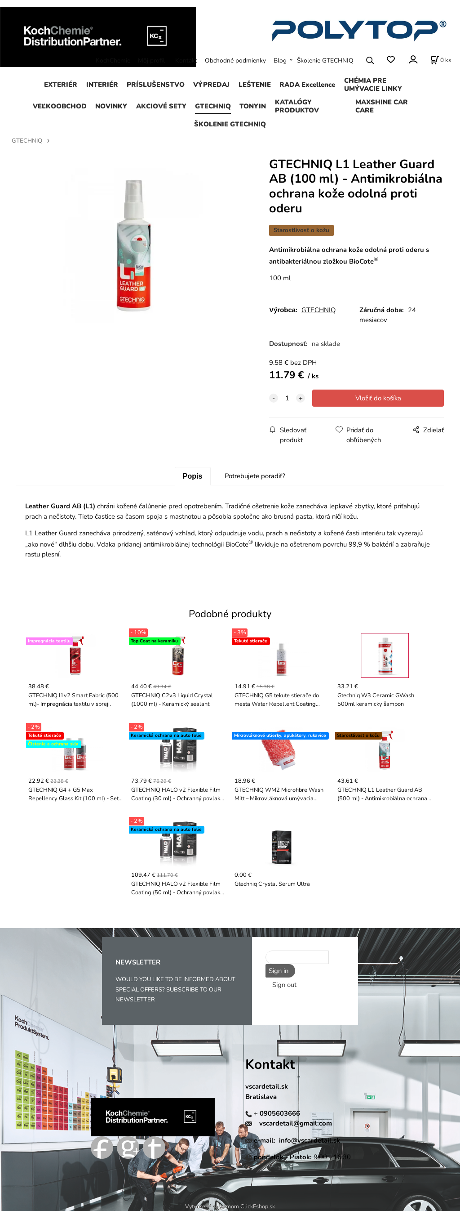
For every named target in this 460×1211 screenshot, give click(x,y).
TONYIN (252, 106)
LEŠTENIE (255, 84)
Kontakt (186, 60)
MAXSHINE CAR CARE (381, 106)
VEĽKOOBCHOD (60, 106)
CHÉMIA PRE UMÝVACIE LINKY (373, 84)
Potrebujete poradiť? (255, 475)
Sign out (284, 983)
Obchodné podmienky (235, 60)
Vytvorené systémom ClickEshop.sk (230, 1206)
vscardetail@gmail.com (295, 1123)
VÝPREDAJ (211, 84)
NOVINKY (111, 106)
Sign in (278, 970)
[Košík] (440, 60)
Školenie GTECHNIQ (325, 60)
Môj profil (151, 60)
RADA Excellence (307, 84)
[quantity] (287, 398)
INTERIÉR (102, 84)
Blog (280, 60)
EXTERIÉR (60, 84)
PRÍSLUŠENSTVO (156, 84)
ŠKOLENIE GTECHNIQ (230, 124)
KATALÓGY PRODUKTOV (297, 106)
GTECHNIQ (213, 106)
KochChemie (113, 60)
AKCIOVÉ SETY (161, 106)
